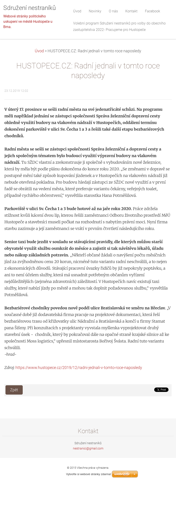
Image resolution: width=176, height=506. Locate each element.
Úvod (39, 51)
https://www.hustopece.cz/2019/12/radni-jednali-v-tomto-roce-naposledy (78, 367)
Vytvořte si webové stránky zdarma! (88, 474)
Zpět (14, 390)
